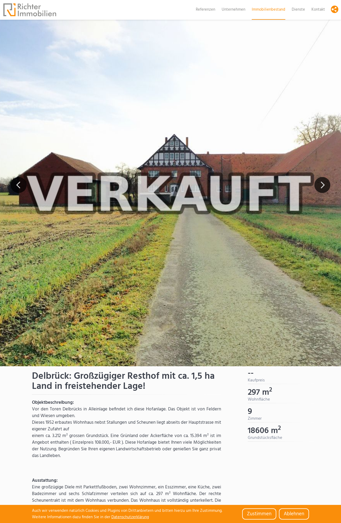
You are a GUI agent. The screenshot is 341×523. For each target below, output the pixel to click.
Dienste (298, 9)
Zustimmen (259, 514)
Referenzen (205, 9)
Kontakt (318, 9)
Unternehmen (233, 9)
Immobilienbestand (268, 9)
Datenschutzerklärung (130, 517)
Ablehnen (294, 514)
